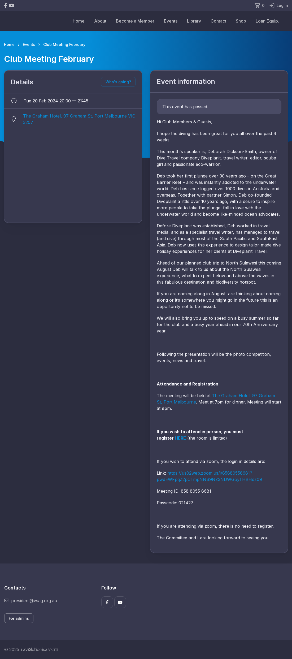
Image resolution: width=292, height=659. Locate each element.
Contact (218, 21)
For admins (19, 618)
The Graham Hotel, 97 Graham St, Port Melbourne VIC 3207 (79, 119)
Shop (241, 21)
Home (79, 21)
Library (194, 21)
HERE (180, 438)
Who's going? (118, 82)
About (100, 21)
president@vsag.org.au (30, 600)
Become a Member (135, 21)
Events (170, 21)
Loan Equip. (267, 21)
